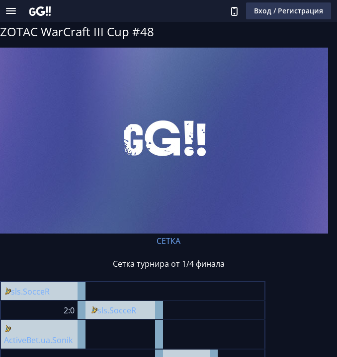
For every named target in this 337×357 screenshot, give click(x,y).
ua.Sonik (57, 340)
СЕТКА (168, 241)
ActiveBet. (22, 340)
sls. (17, 291)
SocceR (36, 291)
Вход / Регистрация (288, 10)
